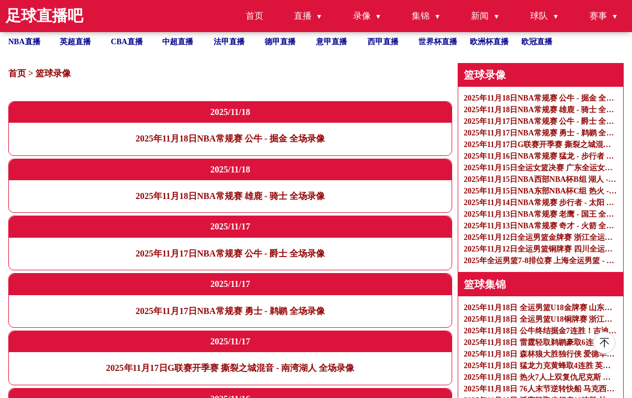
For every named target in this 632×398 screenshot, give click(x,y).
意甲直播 (331, 42)
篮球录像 (53, 73)
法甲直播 (229, 42)
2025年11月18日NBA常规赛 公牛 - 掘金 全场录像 (230, 138)
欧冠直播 (536, 42)
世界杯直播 (437, 42)
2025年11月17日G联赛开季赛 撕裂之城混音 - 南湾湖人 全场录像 (230, 368)
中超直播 (177, 42)
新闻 (480, 15)
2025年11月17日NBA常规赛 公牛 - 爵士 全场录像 (230, 253)
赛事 (598, 15)
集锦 (420, 15)
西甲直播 (382, 42)
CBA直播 (127, 42)
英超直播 (75, 42)
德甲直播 (280, 42)
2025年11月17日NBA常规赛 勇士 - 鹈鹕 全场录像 (230, 311)
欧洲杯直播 (489, 42)
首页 (254, 15)
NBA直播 (24, 42)
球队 (539, 15)
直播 (303, 15)
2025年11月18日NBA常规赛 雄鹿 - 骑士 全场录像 (230, 196)
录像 (362, 15)
